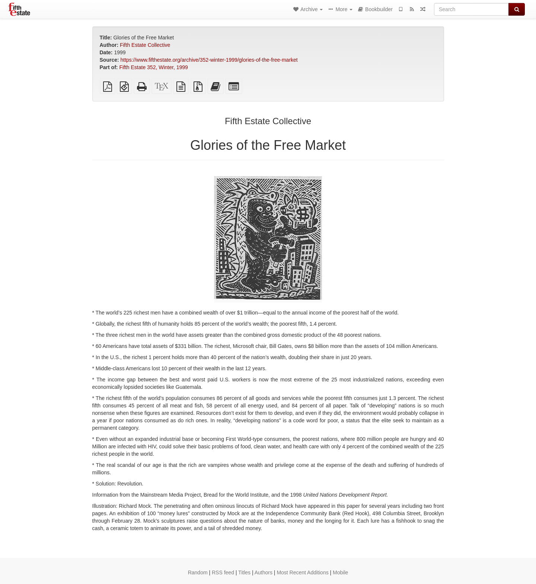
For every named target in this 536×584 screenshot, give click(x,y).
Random (198, 572)
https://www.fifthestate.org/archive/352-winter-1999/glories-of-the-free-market (209, 60)
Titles (244, 572)
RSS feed (223, 572)
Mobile (340, 572)
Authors (263, 572)
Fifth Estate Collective (145, 45)
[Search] (471, 9)
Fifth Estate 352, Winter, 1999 (153, 67)
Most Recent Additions (302, 572)
